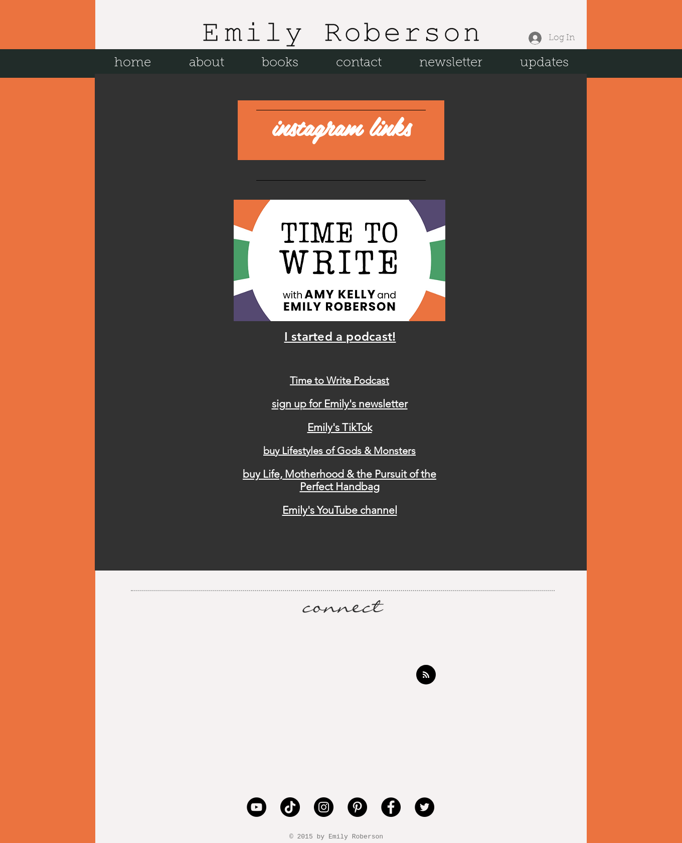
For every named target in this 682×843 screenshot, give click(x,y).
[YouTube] (256, 807)
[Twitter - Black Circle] (424, 807)
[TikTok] (290, 807)
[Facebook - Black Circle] (391, 807)
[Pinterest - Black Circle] (357, 807)
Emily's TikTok (339, 427)
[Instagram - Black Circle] (323, 807)
